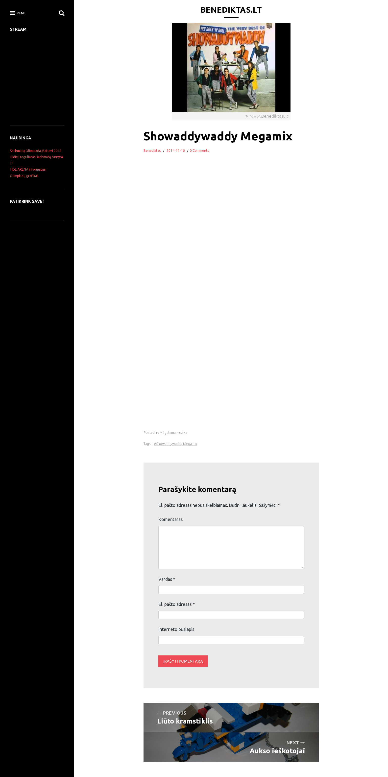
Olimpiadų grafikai (24, 176)
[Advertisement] (231, 394)
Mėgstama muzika (173, 433)
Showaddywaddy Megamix (176, 444)
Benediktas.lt (231, 9)
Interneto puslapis (176, 629)
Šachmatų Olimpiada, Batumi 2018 (36, 151)
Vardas (166, 579)
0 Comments (199, 151)
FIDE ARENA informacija (28, 169)
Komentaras (170, 519)
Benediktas (152, 151)
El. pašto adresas (176, 604)
